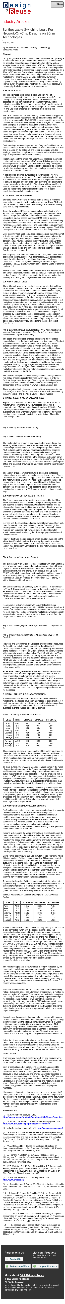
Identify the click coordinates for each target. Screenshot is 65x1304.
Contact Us (13, 1259)
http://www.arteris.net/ (13, 1180)
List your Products (45, 1266)
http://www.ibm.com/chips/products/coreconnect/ (26, 1124)
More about (24, 1275)
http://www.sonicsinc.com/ (50, 1128)
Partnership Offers (17, 1266)
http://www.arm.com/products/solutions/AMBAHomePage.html (32, 1117)
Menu (57, 4)
